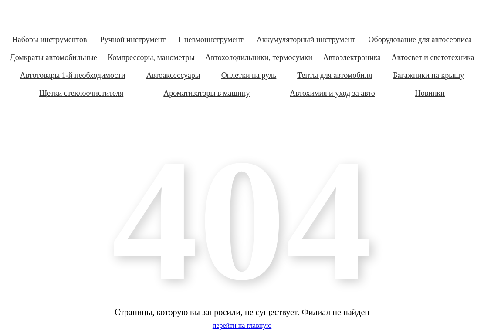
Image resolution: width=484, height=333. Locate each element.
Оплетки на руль (249, 75)
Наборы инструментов (49, 39)
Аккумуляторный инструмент (306, 39)
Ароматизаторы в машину (206, 93)
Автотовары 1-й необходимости (72, 75)
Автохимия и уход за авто (332, 93)
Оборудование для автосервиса (420, 39)
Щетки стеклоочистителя (81, 93)
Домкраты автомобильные (53, 57)
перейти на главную (242, 325)
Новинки (430, 93)
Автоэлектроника (352, 57)
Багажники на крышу (428, 75)
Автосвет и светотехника (432, 57)
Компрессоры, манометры (151, 57)
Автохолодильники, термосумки (258, 57)
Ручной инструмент (133, 39)
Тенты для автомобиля (334, 75)
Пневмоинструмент (211, 39)
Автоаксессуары (173, 75)
